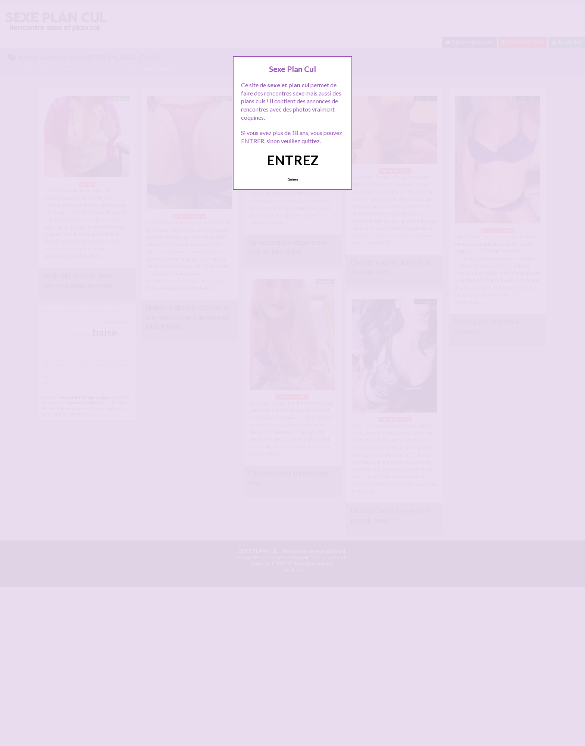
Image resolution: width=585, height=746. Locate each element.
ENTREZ (293, 160)
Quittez (292, 179)
